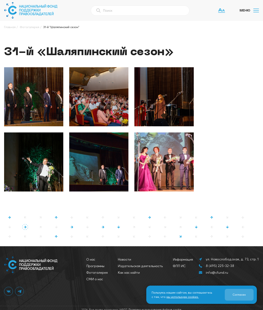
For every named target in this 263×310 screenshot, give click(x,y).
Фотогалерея (97, 269)
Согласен (239, 294)
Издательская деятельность (140, 263)
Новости (124, 256)
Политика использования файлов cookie (155, 306)
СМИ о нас (94, 276)
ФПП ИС (179, 263)
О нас (90, 256)
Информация (183, 256)
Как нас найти (129, 269)
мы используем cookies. (182, 297)
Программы (95, 263)
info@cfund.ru (217, 269)
